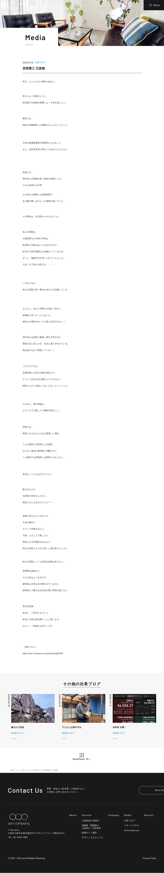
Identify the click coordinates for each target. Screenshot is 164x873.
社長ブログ (38, 770)
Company (113, 815)
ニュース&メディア (24, 770)
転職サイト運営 (89, 833)
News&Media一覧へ (81, 756)
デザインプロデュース (92, 838)
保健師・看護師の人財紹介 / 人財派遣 (91, 826)
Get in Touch (139, 790)
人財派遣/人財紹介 (90, 821)
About (73, 815)
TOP (12, 770)
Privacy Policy (149, 858)
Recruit (149, 815)
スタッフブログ (131, 825)
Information (131, 830)
